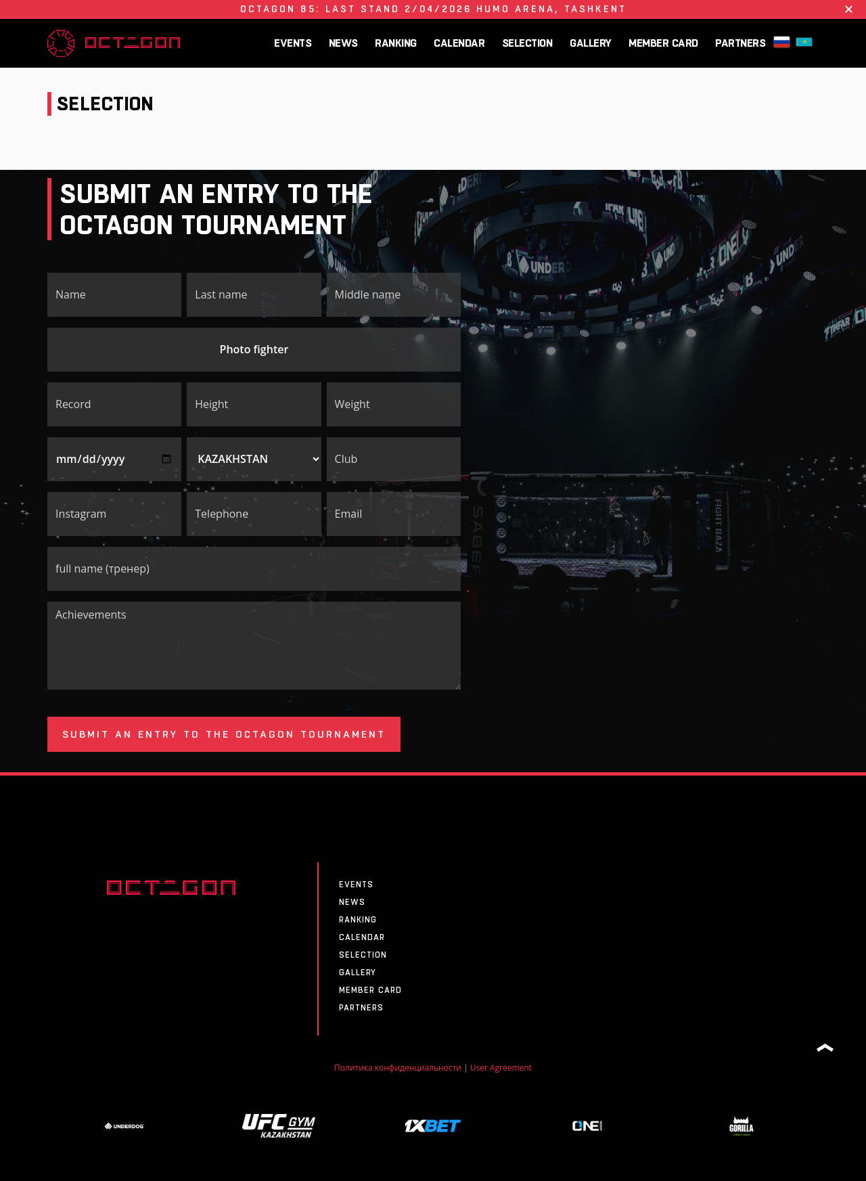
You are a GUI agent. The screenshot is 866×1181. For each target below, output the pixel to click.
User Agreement (501, 1067)
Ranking (396, 43)
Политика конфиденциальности (397, 1067)
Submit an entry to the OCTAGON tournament (224, 734)
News (343, 43)
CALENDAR (459, 43)
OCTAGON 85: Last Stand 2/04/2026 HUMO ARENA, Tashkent (433, 8)
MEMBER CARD (663, 43)
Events (292, 43)
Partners (740, 43)
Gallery (591, 43)
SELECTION (527, 43)
